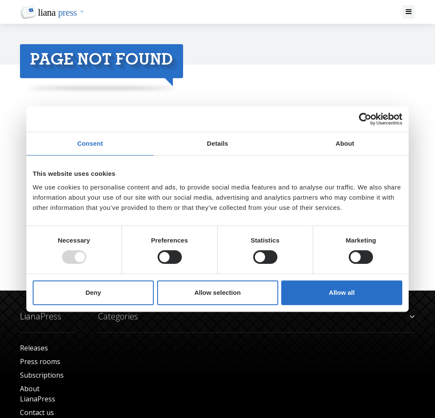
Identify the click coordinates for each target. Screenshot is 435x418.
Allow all (342, 292)
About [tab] (345, 143)
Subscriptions (42, 375)
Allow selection (217, 292)
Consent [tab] (90, 143)
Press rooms (40, 361)
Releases (34, 348)
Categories (256, 316)
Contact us (37, 412)
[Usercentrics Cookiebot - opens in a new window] (365, 119)
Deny (93, 292)
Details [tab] (217, 143)
